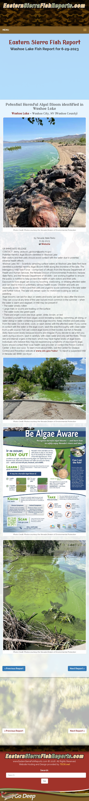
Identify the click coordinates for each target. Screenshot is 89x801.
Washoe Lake (20, 113)
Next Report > (77, 668)
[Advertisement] (44, 16)
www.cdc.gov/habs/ (47, 351)
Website (45, 244)
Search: (44, 770)
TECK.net (65, 764)
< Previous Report (13, 668)
